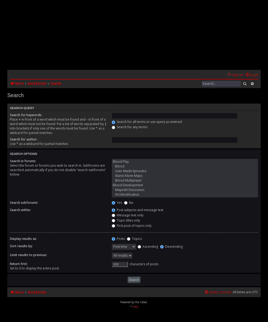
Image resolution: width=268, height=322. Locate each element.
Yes (117, 202)
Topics (134, 238)
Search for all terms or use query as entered (147, 122)
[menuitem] (251, 74)
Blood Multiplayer (185, 180)
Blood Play (185, 161)
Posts (118, 238)
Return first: (19, 264)
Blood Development (185, 185)
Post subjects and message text (137, 210)
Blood (185, 166)
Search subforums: (24, 202)
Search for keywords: (26, 115)
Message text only (127, 215)
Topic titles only (126, 220)
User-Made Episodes (185, 171)
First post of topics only (132, 225)
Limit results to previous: (28, 255)
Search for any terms (129, 127)
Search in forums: (23, 161)
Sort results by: (21, 246)
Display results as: (23, 238)
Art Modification (185, 194)
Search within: (20, 210)
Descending (171, 246)
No (128, 202)
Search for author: (23, 139)
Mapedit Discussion (185, 190)
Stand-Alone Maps (185, 175)
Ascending (148, 246)
